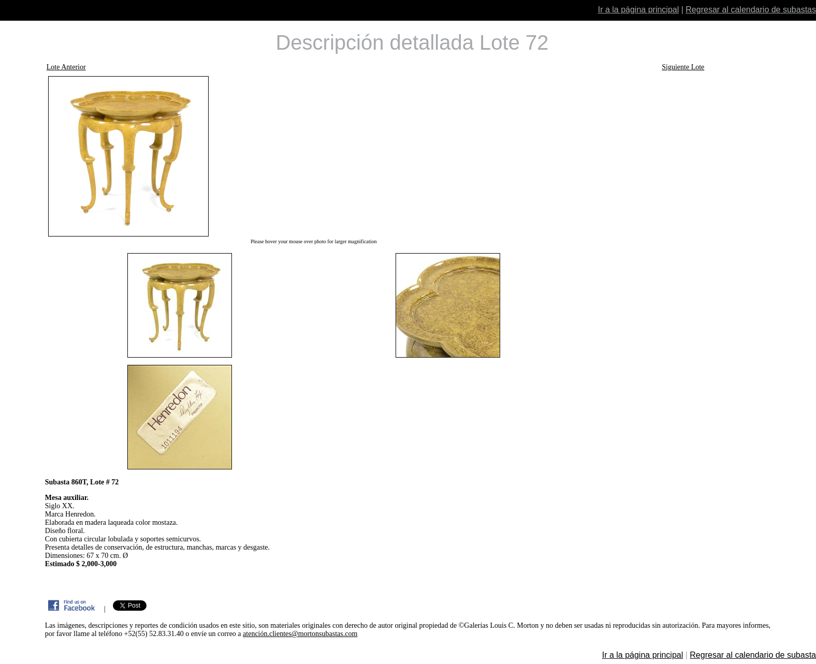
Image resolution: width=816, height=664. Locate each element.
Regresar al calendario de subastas (751, 9)
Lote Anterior (66, 67)
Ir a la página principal (638, 9)
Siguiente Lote (683, 67)
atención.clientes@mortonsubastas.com (300, 634)
